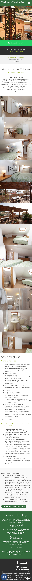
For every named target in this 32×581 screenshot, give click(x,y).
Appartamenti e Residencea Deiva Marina (16, 60)
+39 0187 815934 (16, 51)
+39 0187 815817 (18, 531)
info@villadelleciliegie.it (23, 542)
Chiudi (28, 579)
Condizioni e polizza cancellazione (14, 506)
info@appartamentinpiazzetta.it (16, 532)
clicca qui (12, 575)
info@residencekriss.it (24, 520)
